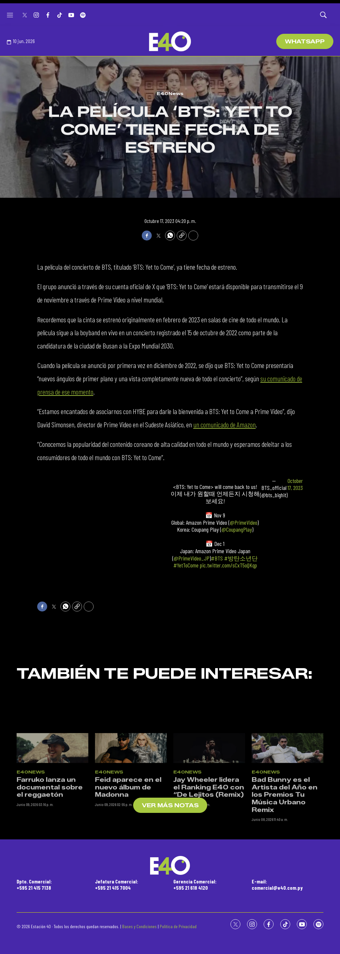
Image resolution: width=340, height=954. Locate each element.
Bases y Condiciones (139, 926)
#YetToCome (186, 565)
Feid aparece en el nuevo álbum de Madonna (128, 867)
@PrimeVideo (243, 522)
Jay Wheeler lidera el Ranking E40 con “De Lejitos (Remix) (208, 867)
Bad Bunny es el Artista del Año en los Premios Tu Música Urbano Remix (284, 874)
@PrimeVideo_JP (192, 558)
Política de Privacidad (178, 926)
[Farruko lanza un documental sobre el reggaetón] (52, 827)
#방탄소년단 (241, 558)
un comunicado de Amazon (224, 424)
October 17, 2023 (295, 484)
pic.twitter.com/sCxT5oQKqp (228, 565)
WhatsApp (305, 41)
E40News (170, 93)
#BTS (217, 558)
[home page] (170, 41)
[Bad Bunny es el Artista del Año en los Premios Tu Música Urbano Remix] (287, 827)
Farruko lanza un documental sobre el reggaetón (50, 867)
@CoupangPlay (236, 529)
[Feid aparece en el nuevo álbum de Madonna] (131, 827)
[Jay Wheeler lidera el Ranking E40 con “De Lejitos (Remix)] (209, 827)
